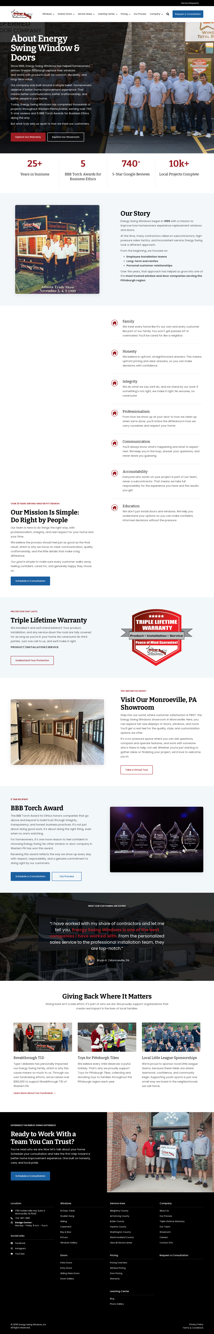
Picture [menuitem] (64, 1237)
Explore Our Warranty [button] (28, 137)
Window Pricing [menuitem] (118, 1268)
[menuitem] (190, 3)
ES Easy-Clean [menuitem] (67, 1210)
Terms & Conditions (193, 1327)
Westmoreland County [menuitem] (122, 1237)
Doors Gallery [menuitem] (67, 1278)
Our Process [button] (67, 876)
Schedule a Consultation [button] (30, 581)
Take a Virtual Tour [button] (136, 770)
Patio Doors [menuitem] (66, 1262)
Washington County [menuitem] (120, 1232)
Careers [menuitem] (164, 1237)
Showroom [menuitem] (165, 1232)
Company (156, 14)
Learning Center (107, 14)
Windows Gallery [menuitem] (68, 1242)
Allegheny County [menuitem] (119, 1210)
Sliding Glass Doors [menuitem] (70, 1273)
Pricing (125, 14)
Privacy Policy (196, 1324)
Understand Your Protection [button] (32, 660)
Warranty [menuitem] (115, 1278)
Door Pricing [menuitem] (116, 1273)
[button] (167, 14)
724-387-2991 (22, 1218)
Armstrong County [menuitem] (119, 1216)
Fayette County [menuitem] (118, 1226)
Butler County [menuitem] (117, 1221)
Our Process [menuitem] (166, 1216)
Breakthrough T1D (29, 1058)
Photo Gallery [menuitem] (117, 1303)
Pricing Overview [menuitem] (118, 1262)
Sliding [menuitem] (63, 1221)
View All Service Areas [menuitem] (121, 1242)
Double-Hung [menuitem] (67, 1216)
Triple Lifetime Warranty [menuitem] (172, 1221)
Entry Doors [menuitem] (66, 1268)
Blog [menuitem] (112, 1298)
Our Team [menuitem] (165, 1226)
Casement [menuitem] (65, 1226)
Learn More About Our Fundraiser (34, 1093)
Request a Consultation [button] (188, 14)
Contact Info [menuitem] (166, 1242)
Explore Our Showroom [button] (65, 137)
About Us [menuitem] (164, 1210)
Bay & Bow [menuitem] (65, 1232)
